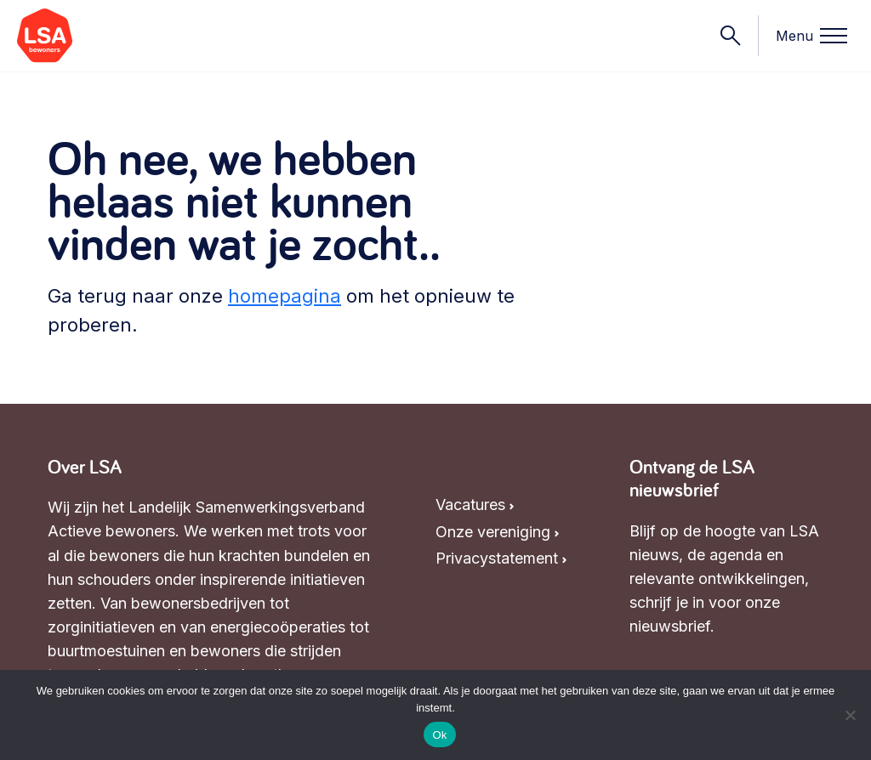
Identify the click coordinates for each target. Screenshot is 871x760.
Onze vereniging (493, 532)
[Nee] (849, 714)
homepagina (284, 296)
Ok (439, 735)
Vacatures (470, 504)
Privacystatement (497, 558)
